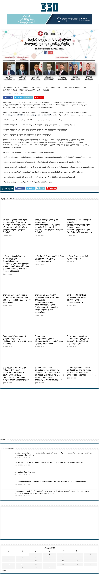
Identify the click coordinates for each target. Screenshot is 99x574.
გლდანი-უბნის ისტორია (25, 472)
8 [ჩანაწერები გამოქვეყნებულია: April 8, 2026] (35, 557)
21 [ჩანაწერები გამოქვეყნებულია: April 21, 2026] (22, 564)
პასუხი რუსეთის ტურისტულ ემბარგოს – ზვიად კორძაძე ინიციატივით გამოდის (49, 462)
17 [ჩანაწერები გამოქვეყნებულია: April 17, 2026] (63, 561)
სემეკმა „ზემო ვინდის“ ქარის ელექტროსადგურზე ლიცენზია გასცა (49, 258)
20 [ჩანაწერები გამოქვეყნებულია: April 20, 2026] (9, 564)
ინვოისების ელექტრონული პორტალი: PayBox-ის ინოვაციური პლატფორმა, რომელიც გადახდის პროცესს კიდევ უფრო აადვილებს (52, 492)
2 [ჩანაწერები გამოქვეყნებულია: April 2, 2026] (49, 554)
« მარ (4, 571)
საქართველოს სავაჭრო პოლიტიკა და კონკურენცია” (27, 115)
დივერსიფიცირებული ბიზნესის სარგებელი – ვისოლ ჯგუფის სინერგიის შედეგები (50, 482)
